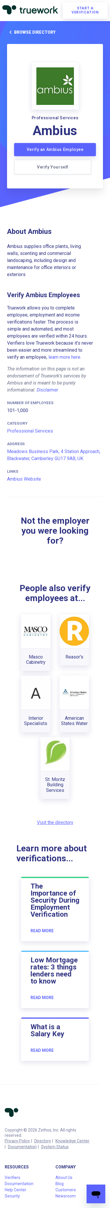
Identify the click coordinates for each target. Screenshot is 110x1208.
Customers (65, 1189)
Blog (59, 1183)
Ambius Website (24, 479)
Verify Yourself (52, 167)
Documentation (22, 1146)
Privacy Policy (17, 1141)
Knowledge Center (72, 1141)
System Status (55, 1146)
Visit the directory (55, 822)
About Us (63, 1177)
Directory (42, 1141)
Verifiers (12, 1177)
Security (12, 1196)
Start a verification (85, 10)
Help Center (15, 1189)
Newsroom (65, 1196)
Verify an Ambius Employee (55, 149)
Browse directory (31, 32)
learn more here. (64, 357)
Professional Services (30, 431)
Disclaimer (47, 390)
